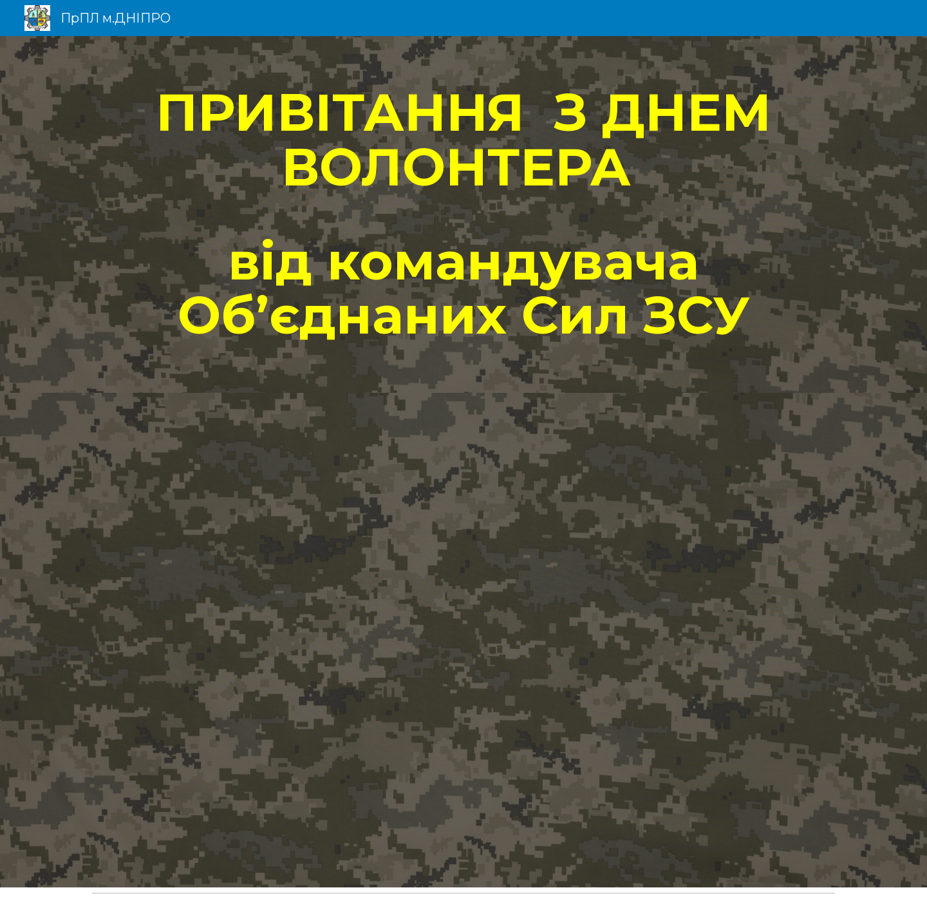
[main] (463, 214)
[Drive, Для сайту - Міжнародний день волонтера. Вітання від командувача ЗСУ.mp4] (463, 640)
